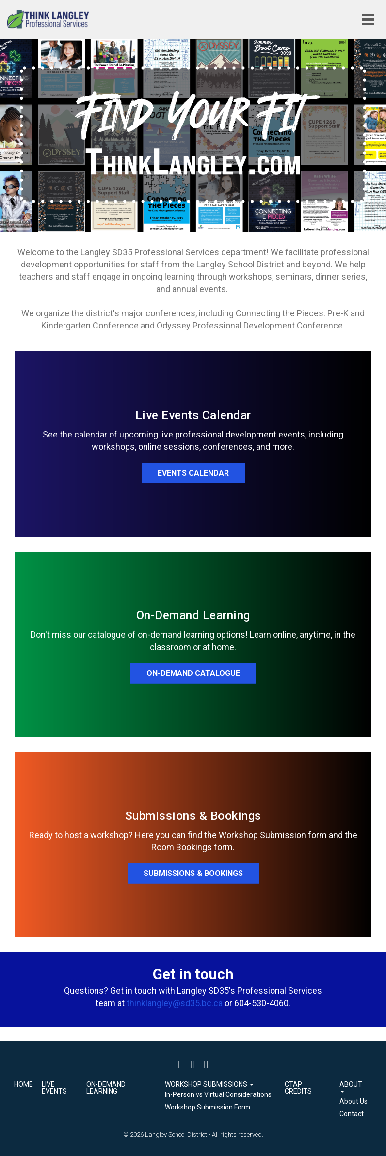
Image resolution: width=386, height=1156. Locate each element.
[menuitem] (218, 1095)
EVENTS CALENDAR (193, 473)
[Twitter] (193, 1064)
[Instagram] (206, 1064)
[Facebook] (180, 1064)
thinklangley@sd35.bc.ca (175, 1003)
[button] (218, 1084)
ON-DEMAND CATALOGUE (193, 673)
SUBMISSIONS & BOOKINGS (193, 873)
